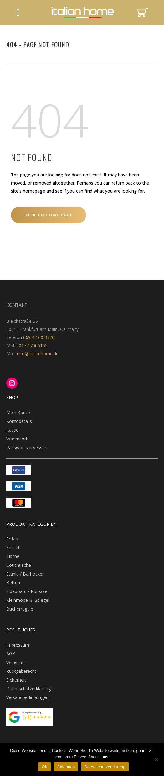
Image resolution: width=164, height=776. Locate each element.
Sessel (12, 547)
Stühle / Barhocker (25, 574)
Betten (13, 583)
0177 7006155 (33, 345)
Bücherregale (19, 609)
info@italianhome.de (37, 354)
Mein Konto (18, 412)
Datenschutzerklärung (28, 689)
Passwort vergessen (26, 447)
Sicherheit (16, 680)
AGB (10, 654)
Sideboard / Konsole (26, 591)
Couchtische (18, 565)
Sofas (12, 539)
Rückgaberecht (21, 671)
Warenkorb (17, 439)
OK (45, 766)
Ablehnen (66, 766)
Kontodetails (19, 421)
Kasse (12, 430)
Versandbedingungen (27, 697)
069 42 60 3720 (38, 337)
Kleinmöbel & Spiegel (27, 600)
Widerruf (14, 662)
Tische (12, 556)
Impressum (17, 645)
